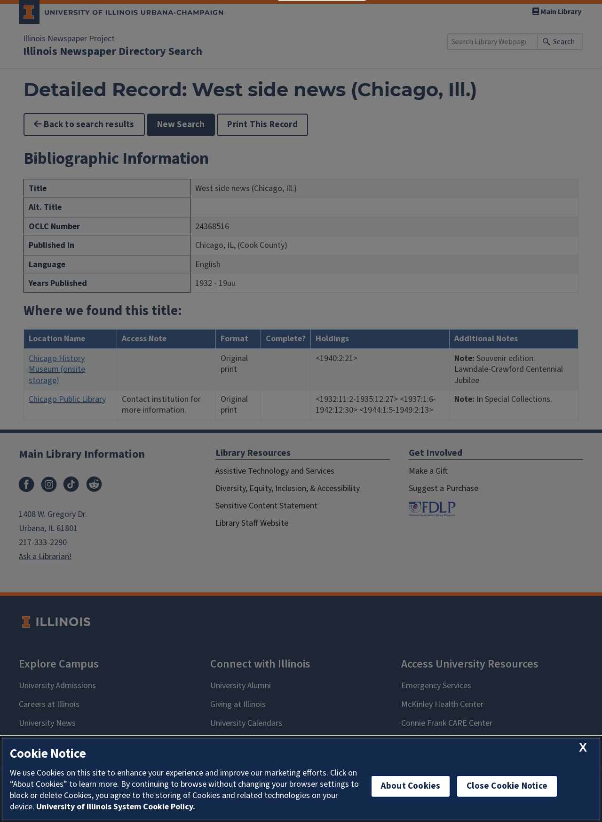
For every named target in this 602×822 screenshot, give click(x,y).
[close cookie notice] (582, 747)
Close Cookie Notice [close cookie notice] (507, 786)
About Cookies (410, 786)
